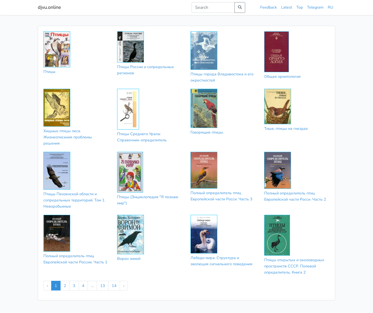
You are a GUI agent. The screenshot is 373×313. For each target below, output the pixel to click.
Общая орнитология (282, 76)
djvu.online (49, 7)
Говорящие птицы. (207, 132)
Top (299, 7)
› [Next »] (123, 285)
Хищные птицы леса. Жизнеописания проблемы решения (67, 137)
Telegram (315, 7)
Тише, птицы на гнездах (286, 128)
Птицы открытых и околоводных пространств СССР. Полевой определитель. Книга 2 (294, 266)
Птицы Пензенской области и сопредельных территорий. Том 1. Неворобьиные (74, 200)
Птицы (49, 71)
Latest (286, 7)
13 (102, 285)
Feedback (268, 7)
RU (330, 7)
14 (114, 285)
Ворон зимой (128, 258)
